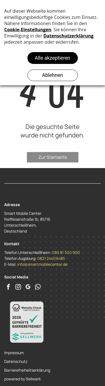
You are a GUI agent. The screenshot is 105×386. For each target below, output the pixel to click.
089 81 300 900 (66, 252)
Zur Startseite (52, 157)
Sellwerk (33, 378)
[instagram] (18, 288)
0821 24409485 (51, 258)
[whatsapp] (38, 288)
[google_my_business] (28, 288)
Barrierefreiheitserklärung (27, 370)
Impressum (14, 352)
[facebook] (8, 288)
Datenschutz (15, 361)
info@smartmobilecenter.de (42, 264)
